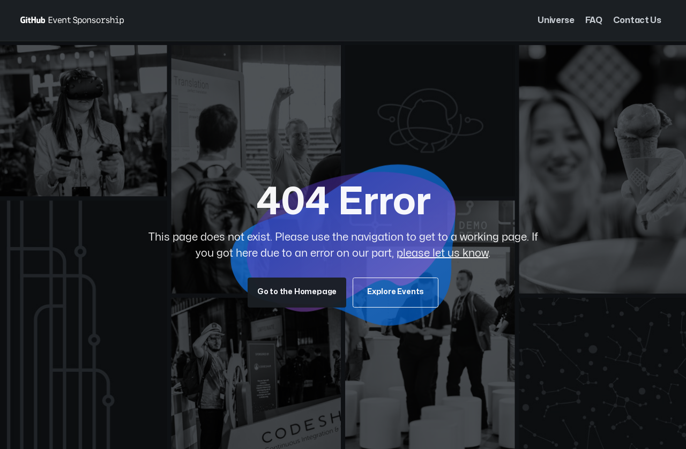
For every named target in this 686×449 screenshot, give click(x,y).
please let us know (442, 253)
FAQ (593, 20)
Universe (556, 20)
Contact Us (637, 20)
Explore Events (395, 291)
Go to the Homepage (297, 291)
